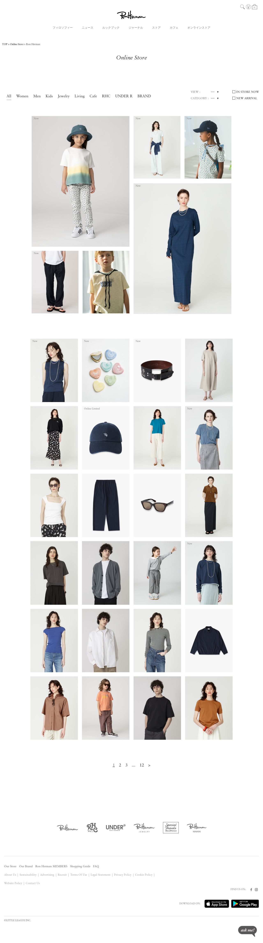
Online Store (16, 44)
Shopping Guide (80, 866)
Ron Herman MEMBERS (51, 866)
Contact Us (33, 883)
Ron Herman (33, 44)
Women (22, 96)
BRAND (144, 96)
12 (142, 765)
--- (213, 92)
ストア (156, 27)
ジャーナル (136, 27)
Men (37, 96)
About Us (10, 875)
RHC (106, 96)
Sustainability (28, 875)
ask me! (247, 931)
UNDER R (124, 96)
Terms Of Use (78, 875)
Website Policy (13, 883)
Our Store (10, 866)
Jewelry (64, 96)
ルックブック (111, 27)
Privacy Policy (123, 875)
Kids (49, 96)
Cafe (93, 96)
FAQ (96, 866)
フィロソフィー (63, 27)
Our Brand (26, 866)
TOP (4, 44)
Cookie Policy (143, 875)
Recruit (62, 875)
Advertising (47, 875)
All (9, 96)
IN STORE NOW (247, 92)
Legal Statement (101, 875)
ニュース (87, 27)
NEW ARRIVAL (246, 98)
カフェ (174, 27)
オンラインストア (198, 27)
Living (80, 96)
